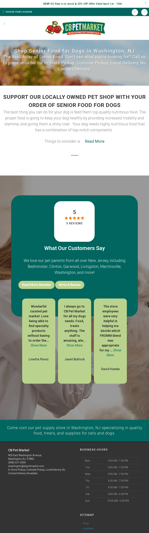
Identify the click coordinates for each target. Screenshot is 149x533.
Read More (94, 141)
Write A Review (70, 285)
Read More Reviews (36, 285)
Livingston (90, 266)
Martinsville (110, 266)
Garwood (71, 266)
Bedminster (38, 266)
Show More (39, 345)
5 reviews (74, 223)
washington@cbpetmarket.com (26, 465)
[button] (70, 393)
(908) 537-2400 (17, 462)
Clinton (55, 266)
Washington (65, 272)
